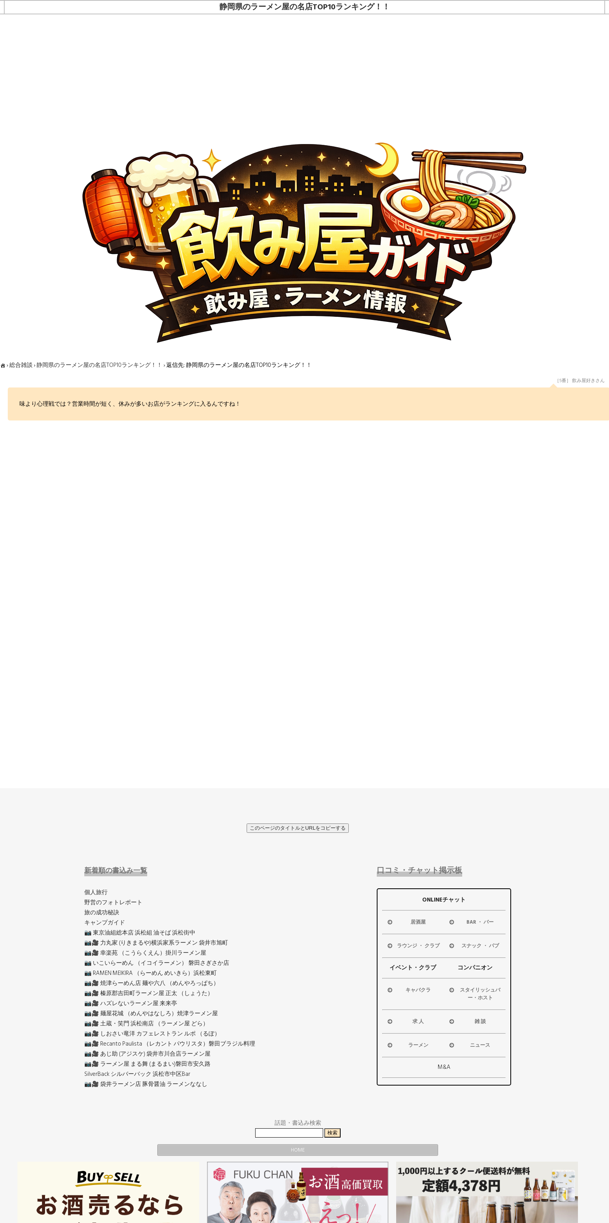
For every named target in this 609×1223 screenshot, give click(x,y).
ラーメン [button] (407, 1045)
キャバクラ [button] (408, 990)
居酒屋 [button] (406, 922)
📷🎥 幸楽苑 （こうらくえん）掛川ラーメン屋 (145, 953)
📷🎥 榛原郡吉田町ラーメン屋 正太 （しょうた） (148, 993)
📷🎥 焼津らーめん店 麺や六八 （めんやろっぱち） (151, 983)
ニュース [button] (469, 1045)
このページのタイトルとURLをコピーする (298, 828)
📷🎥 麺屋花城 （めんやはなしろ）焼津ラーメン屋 (151, 1013)
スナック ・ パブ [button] (473, 946)
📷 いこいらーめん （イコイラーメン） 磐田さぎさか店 (156, 963)
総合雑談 (21, 365)
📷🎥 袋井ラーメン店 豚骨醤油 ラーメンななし (145, 1084)
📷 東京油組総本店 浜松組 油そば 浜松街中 (139, 933)
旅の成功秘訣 (101, 912)
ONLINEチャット (444, 900)
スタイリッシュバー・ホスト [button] (474, 994)
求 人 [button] (405, 1021)
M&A (444, 1067)
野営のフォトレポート (113, 902)
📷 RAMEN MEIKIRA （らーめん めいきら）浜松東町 (150, 973)
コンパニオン (475, 968)
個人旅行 (96, 892)
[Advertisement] (304, 72)
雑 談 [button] (467, 1021)
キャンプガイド (104, 923)
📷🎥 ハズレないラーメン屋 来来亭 (130, 1003)
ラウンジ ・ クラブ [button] (413, 946)
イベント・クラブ (413, 968)
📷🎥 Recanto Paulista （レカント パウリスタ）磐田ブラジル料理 (169, 1044)
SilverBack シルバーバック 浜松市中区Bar (137, 1074)
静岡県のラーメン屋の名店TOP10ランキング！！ (99, 365)
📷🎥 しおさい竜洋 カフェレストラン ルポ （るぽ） (152, 1034)
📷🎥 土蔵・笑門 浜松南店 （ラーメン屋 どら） (146, 1023)
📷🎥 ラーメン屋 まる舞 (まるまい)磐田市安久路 (147, 1064)
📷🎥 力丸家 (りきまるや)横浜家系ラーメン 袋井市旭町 (156, 943)
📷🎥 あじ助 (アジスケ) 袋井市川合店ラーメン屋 (147, 1054)
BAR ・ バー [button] (471, 922)
